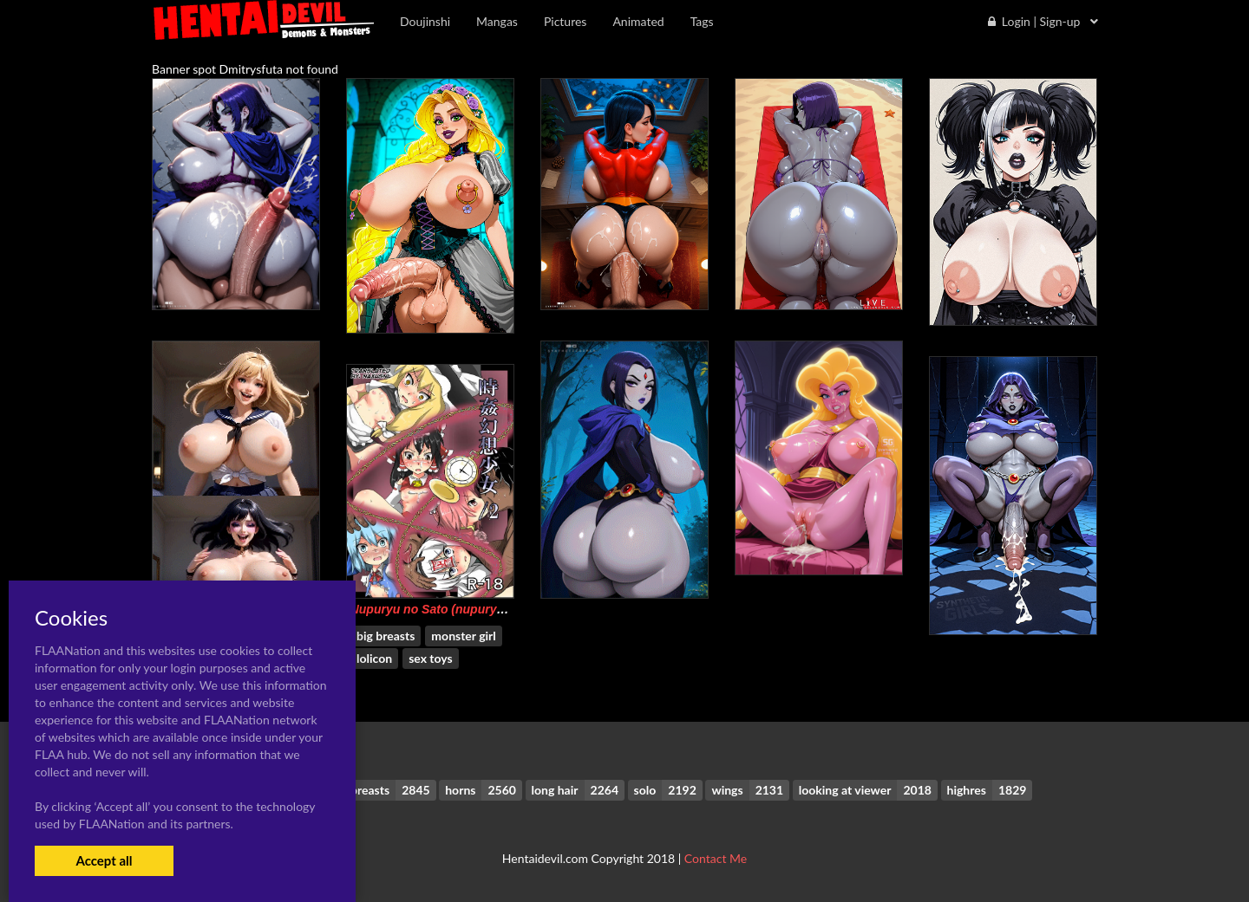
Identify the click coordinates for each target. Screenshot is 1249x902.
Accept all (103, 860)
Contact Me (715, 858)
